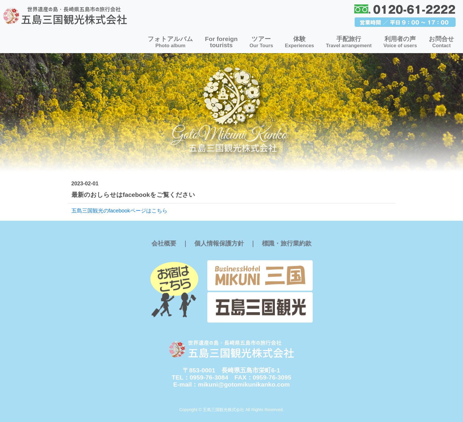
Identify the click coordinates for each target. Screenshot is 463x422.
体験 (299, 41)
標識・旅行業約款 (287, 243)
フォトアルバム (170, 41)
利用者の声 (400, 41)
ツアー (261, 41)
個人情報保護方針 (219, 243)
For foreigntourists (221, 41)
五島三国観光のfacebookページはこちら (119, 211)
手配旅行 (349, 41)
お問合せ (441, 41)
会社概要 (163, 243)
